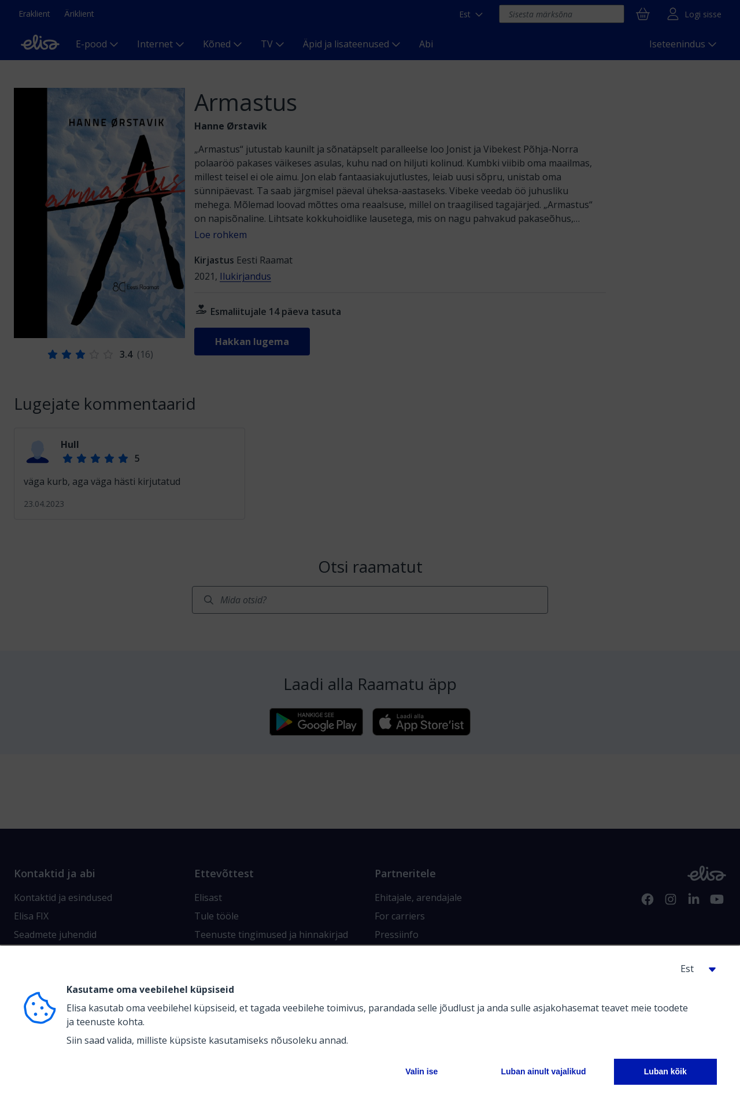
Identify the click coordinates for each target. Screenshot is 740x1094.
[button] (694, 968)
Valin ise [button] (421, 1071)
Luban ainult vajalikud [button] (543, 1071)
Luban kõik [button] (665, 1071)
